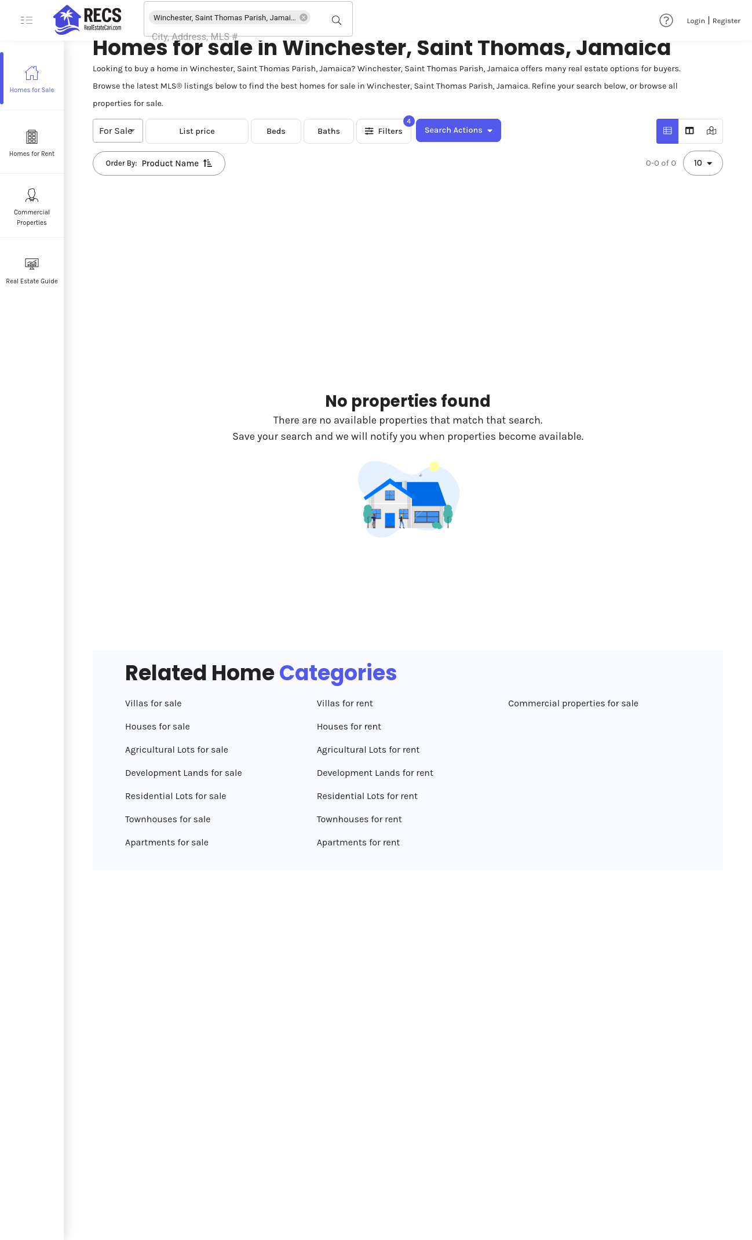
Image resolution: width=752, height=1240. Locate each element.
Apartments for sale (167, 842)
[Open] (348, 20)
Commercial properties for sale (573, 703)
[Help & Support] (666, 20)
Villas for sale (153, 703)
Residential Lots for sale (176, 795)
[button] (230, 17)
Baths (328, 131)
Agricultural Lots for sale (176, 749)
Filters (384, 131)
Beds (276, 131)
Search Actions (459, 130)
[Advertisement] (331, 226)
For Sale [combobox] (115, 130)
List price (197, 131)
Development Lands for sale (183, 772)
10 (703, 163)
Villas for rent (345, 703)
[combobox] (232, 36)
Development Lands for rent (375, 772)
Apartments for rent (358, 842)
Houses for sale (157, 726)
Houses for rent (349, 726)
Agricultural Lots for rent (368, 749)
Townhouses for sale (167, 819)
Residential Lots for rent (367, 795)
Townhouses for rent (359, 819)
